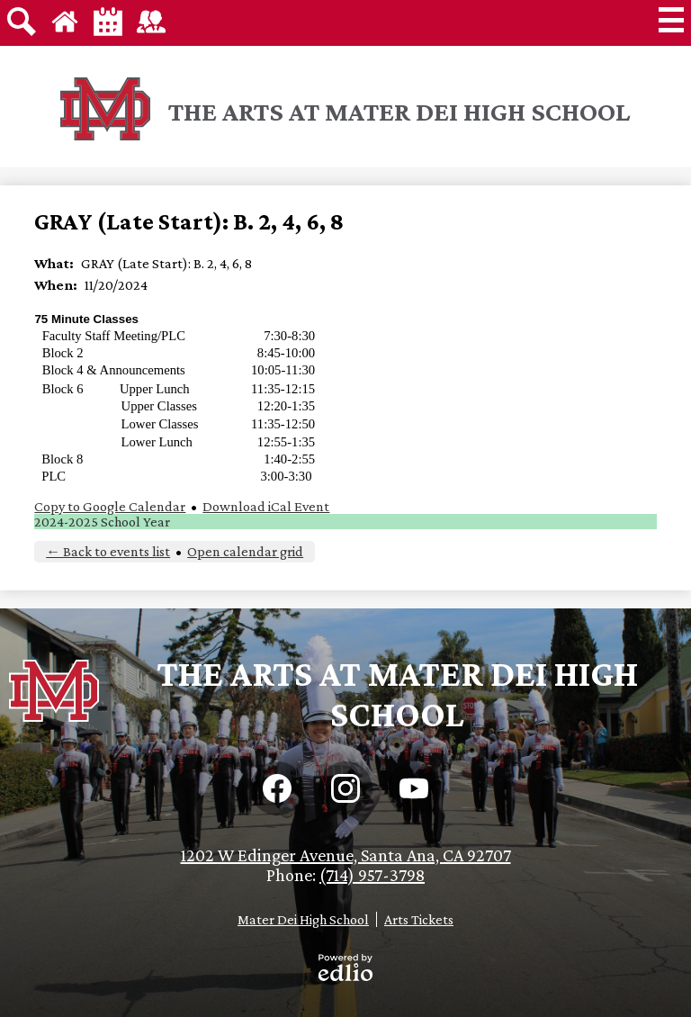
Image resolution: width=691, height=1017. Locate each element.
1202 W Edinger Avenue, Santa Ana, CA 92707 (346, 855)
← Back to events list (108, 551)
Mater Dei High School (303, 919)
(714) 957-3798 (372, 875)
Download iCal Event (265, 506)
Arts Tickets (418, 919)
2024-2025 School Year (102, 521)
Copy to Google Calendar (109, 506)
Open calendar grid (245, 551)
